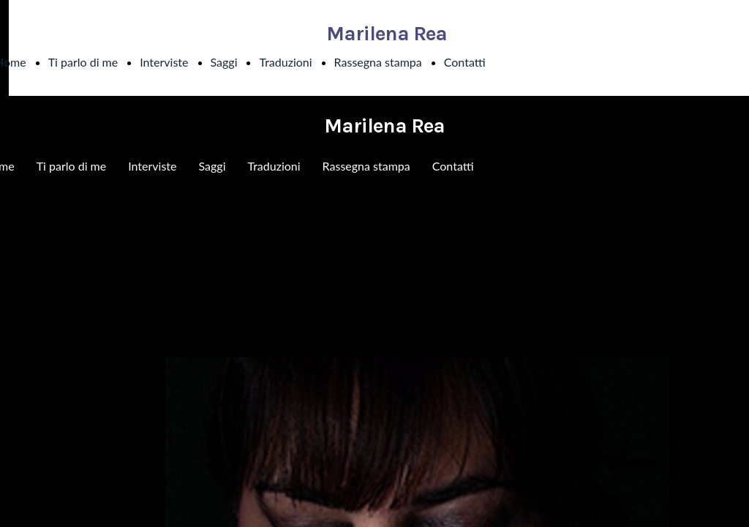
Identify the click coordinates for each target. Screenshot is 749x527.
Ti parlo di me (83, 62)
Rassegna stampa (378, 62)
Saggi (224, 62)
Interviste (164, 62)
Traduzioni (285, 62)
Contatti (465, 62)
